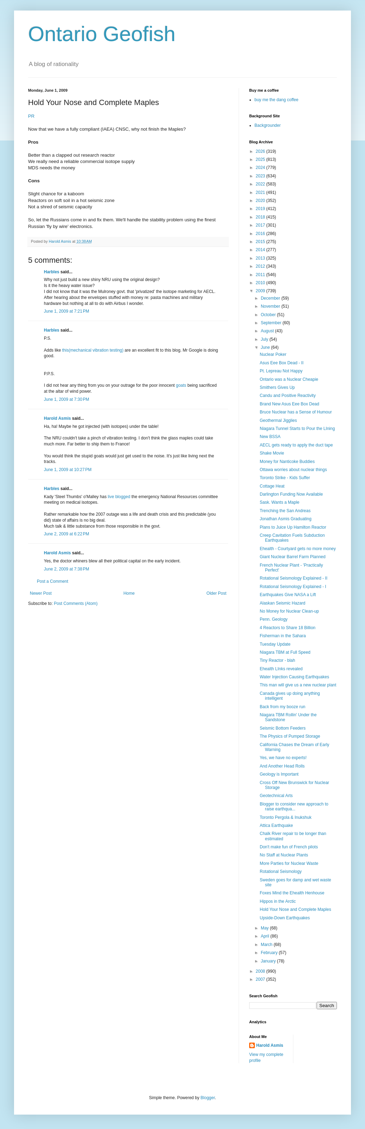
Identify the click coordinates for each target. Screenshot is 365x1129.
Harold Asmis (57, 418)
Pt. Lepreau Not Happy (281, 370)
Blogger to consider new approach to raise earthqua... (294, 806)
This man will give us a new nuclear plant (298, 685)
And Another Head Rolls (282, 766)
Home (129, 593)
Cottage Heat (272, 486)
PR (31, 116)
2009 (261, 290)
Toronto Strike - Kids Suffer (285, 477)
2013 (261, 258)
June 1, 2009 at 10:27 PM (68, 469)
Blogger (207, 1097)
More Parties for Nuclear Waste (289, 863)
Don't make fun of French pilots (289, 846)
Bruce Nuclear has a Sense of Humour (296, 412)
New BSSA (270, 436)
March (267, 944)
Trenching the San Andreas (285, 510)
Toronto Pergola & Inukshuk (285, 817)
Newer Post (41, 593)
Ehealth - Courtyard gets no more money (298, 548)
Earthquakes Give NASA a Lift (288, 594)
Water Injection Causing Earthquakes (294, 676)
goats (181, 385)
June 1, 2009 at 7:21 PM (66, 311)
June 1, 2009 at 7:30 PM (66, 399)
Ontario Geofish (101, 34)
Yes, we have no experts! (283, 757)
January (269, 961)
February (270, 952)
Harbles (51, 271)
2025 (261, 159)
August (268, 330)
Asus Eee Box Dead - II (282, 362)
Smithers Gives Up (277, 387)
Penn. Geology (273, 619)
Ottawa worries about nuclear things (293, 469)
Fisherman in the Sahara (283, 635)
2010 (261, 282)
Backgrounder (267, 125)
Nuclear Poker (273, 354)
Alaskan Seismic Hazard (282, 603)
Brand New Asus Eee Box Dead (289, 404)
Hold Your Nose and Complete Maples (295, 909)
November (271, 306)
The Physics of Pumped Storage (290, 736)
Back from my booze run (282, 706)
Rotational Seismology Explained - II (293, 578)
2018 (261, 217)
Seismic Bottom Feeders (283, 728)
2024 (261, 167)
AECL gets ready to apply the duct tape (296, 445)
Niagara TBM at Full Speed (285, 652)
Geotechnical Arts (276, 795)
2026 (261, 151)
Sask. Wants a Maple (279, 502)
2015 (261, 241)
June (266, 347)
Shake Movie (272, 453)
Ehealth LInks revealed (281, 668)
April (265, 936)
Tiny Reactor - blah (277, 660)
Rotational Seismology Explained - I (293, 586)
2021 (261, 192)
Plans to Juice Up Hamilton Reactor (293, 527)
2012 (261, 266)
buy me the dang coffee (276, 99)
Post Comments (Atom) (76, 603)
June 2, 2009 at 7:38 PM (66, 569)
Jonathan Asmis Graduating (285, 518)
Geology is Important (279, 774)
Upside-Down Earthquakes (285, 917)
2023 (261, 176)
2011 (261, 274)
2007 (261, 979)
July (265, 339)
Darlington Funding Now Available (291, 494)
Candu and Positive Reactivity (288, 395)
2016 (261, 233)
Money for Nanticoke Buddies (287, 461)
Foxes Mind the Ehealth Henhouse (292, 892)
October (269, 314)
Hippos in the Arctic (278, 901)
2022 (261, 184)
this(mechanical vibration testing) (93, 350)
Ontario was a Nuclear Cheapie (289, 379)
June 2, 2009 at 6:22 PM (66, 533)
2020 (261, 200)
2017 (261, 225)
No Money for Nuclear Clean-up (289, 611)
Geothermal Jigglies (278, 420)
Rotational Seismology (280, 871)
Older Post (216, 593)
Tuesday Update (275, 644)
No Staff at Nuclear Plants (284, 855)
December (271, 298)
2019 (261, 208)
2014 (261, 249)
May (265, 928)
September (272, 322)
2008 (261, 971)
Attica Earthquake (276, 825)
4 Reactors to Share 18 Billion (288, 627)
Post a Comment (52, 581)
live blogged (118, 496)
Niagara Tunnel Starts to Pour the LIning (297, 428)
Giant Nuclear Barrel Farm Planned (292, 556)
